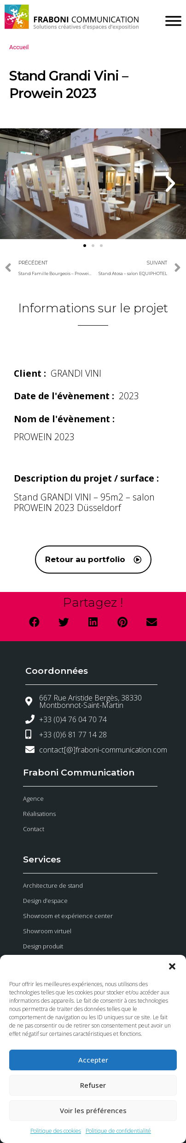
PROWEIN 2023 (44, 437)
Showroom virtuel (47, 931)
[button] (172, 966)
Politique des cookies (55, 1131)
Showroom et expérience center (68, 916)
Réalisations (39, 814)
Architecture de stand (53, 885)
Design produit (43, 946)
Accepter (93, 1059)
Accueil (19, 47)
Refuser (93, 1085)
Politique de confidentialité (118, 1131)
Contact (33, 829)
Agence (33, 798)
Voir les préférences (93, 1110)
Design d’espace (45, 900)
